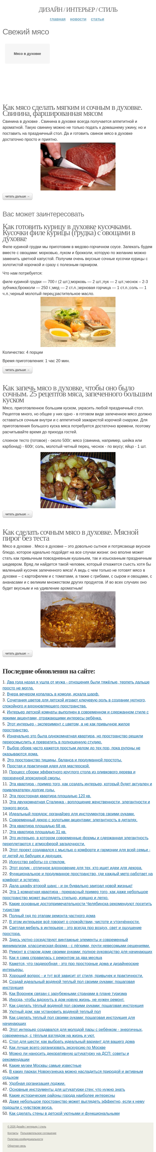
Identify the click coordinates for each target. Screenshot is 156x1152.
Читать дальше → (17, 196)
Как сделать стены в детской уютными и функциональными (64, 1113)
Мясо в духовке (27, 54)
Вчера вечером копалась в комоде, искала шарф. (53, 694)
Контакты (13, 1133)
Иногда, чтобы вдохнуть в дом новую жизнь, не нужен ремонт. (66, 999)
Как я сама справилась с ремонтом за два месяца (55, 958)
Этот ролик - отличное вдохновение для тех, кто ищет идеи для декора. (75, 868)
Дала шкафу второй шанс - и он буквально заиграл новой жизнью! (70, 886)
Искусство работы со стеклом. (37, 862)
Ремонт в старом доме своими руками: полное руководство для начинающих (80, 952)
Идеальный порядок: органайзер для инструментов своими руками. (72, 814)
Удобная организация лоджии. (37, 1083)
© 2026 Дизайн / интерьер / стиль (27, 1126)
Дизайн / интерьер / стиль (78, 9)
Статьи (97, 19)
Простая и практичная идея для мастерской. (48, 766)
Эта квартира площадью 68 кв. (37, 826)
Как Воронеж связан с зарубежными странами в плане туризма (68, 993)
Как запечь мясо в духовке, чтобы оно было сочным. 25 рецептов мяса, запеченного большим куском (77, 393)
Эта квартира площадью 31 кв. (37, 832)
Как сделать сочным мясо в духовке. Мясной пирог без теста (70, 534)
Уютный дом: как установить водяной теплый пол (55, 1011)
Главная (58, 19)
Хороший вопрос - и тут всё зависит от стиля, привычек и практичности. (76, 976)
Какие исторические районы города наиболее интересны (62, 1095)
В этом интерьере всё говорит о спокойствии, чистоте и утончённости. (74, 922)
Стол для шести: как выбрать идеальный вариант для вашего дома (72, 1041)
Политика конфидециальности (25, 1139)
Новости (78, 19)
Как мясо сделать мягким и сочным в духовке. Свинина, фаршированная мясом (72, 110)
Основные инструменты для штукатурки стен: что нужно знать (67, 1089)
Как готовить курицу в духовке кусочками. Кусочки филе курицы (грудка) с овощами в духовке (68, 232)
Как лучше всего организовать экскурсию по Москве (57, 1047)
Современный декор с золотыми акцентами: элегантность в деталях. (73, 820)
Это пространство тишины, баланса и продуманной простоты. (64, 760)
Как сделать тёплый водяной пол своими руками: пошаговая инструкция (76, 1005)
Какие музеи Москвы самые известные (45, 1065)
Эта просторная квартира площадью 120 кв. (50, 796)
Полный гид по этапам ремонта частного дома (52, 916)
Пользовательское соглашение (38, 1133)
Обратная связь (17, 1146)
